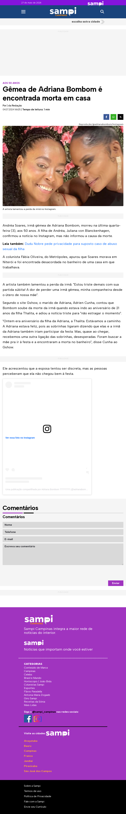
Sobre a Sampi (32, 785)
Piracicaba (30, 766)
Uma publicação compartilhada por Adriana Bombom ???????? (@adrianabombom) (48, 489)
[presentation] (98, 572)
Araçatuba (30, 740)
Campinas (30, 750)
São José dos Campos (38, 771)
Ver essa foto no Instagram (20, 437)
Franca (28, 755)
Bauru (27, 745)
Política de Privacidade (37, 796)
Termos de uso (32, 791)
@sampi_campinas (44, 711)
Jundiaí (28, 761)
